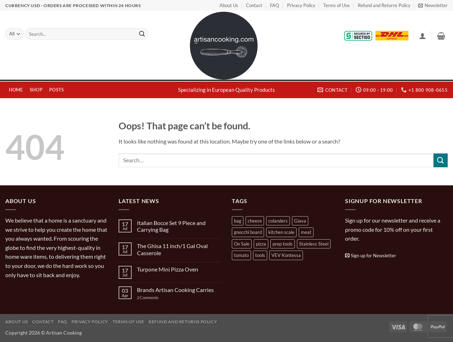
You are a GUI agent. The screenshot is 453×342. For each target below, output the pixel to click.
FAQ (274, 5)
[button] (433, 5)
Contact (254, 5)
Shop (36, 89)
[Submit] (142, 34)
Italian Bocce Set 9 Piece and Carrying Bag (171, 226)
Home (16, 89)
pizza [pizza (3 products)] (261, 244)
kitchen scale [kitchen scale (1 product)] (281, 232)
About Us (228, 5)
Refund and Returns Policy (384, 5)
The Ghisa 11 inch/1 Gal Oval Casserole (172, 249)
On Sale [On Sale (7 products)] (242, 244)
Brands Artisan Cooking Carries (175, 289)
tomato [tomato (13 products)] (241, 255)
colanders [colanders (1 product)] (278, 221)
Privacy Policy (301, 5)
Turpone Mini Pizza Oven (167, 269)
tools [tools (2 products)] (260, 255)
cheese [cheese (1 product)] (255, 221)
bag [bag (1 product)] (237, 221)
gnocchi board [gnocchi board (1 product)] (248, 232)
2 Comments (155, 297)
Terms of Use (336, 5)
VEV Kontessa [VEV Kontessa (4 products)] (286, 255)
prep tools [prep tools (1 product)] (283, 244)
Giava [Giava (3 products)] (300, 221)
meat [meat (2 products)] (306, 232)
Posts (56, 89)
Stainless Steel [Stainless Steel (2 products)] (313, 244)
